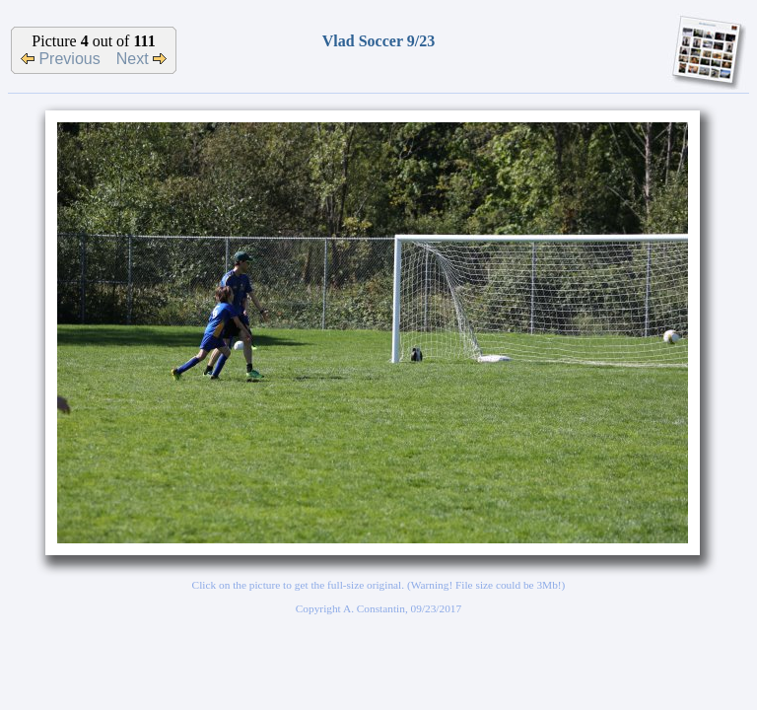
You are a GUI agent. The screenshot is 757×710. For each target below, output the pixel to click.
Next (141, 58)
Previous (61, 58)
